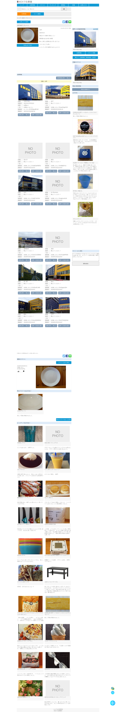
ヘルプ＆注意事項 (58, 709)
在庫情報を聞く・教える (63, 78)
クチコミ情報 (91, 53)
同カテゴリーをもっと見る (63, 419)
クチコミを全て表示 (63, 362)
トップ (22, 5)
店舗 (73, 5)
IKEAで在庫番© (58, 710)
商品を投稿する (85, 89)
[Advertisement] (44, 61)
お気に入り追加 (24, 21)
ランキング (53, 5)
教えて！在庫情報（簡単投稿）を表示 (85, 57)
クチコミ (42, 5)
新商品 (63, 5)
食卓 (23, 18)
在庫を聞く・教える (24, 114)
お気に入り (83, 5)
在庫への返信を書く (37, 114)
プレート (28, 18)
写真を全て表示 (27, 45)
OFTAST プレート (23, 25)
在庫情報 (32, 5)
